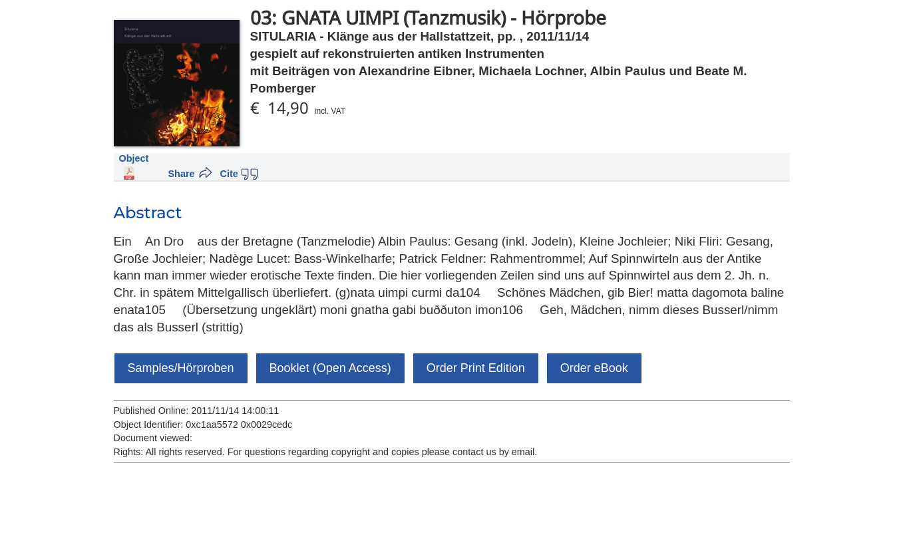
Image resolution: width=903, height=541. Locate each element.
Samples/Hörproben (181, 368)
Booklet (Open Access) (330, 368)
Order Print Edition (476, 368)
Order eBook (594, 368)
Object (134, 158)
